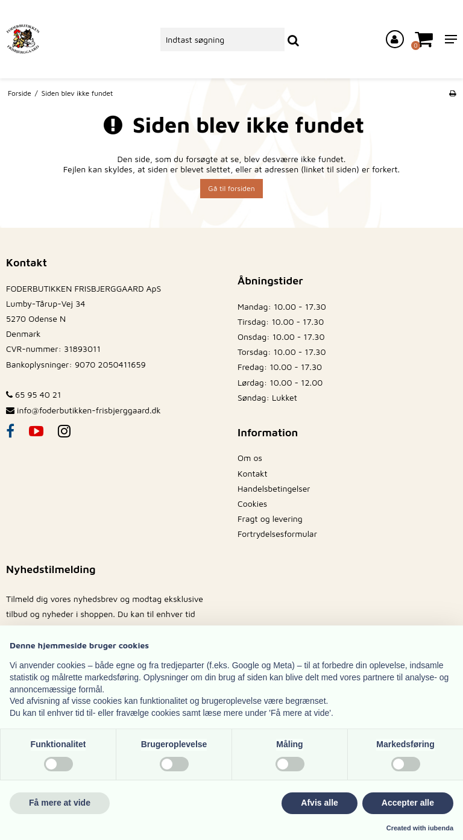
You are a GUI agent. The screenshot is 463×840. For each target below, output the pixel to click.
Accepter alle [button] (408, 802)
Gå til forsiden (231, 188)
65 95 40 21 (33, 394)
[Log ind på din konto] (395, 39)
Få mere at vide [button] (59, 802)
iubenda (440, 828)
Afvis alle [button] (319, 802)
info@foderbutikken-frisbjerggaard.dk (89, 410)
